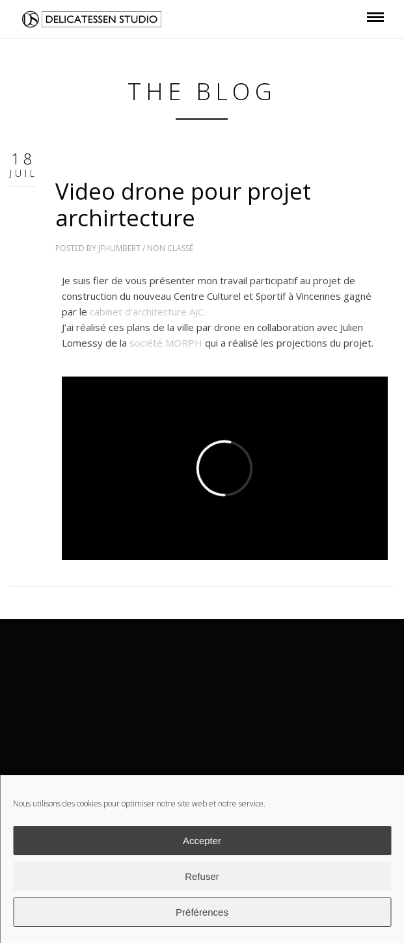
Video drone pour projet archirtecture (183, 204)
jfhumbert (119, 248)
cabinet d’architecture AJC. (148, 311)
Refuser (202, 876)
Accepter (202, 840)
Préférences (202, 912)
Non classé (170, 248)
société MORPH (165, 342)
